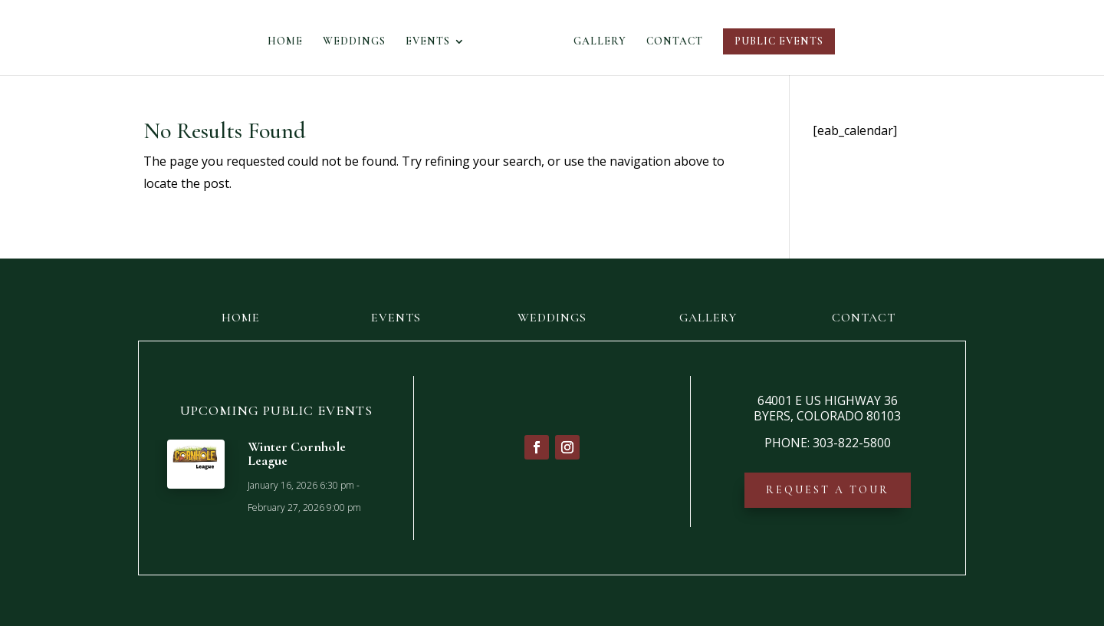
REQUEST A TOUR (827, 489)
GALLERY (595, 42)
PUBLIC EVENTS (774, 41)
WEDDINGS (358, 42)
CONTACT (670, 42)
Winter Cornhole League (297, 453)
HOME (289, 42)
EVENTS (432, 42)
